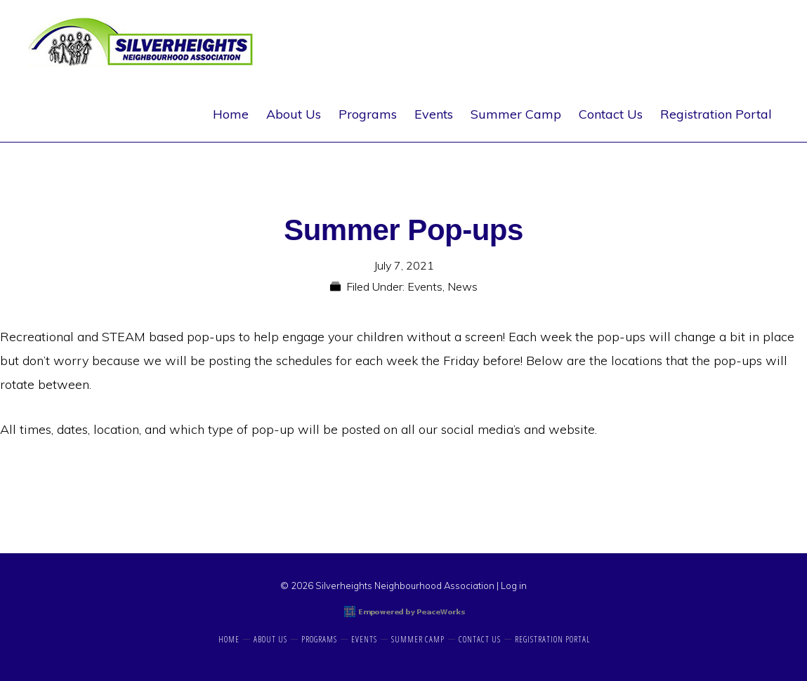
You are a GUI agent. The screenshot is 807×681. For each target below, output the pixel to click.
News (462, 286)
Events (424, 286)
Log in (514, 585)
